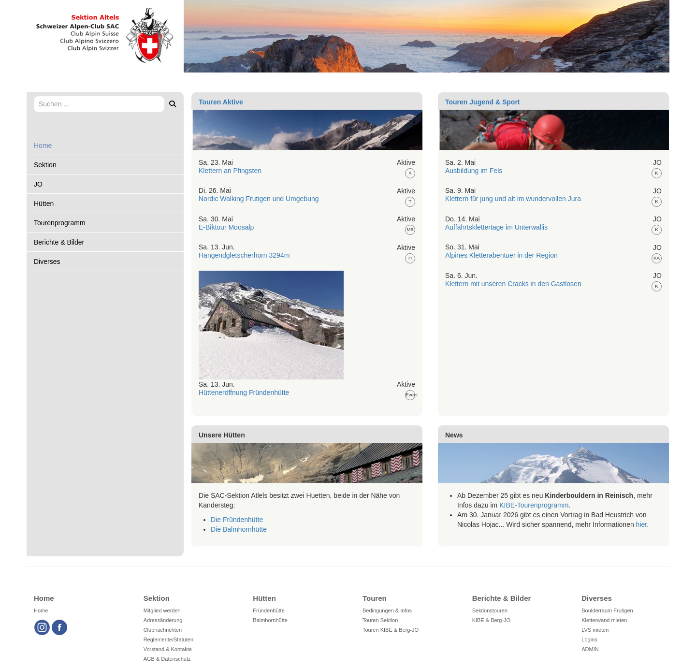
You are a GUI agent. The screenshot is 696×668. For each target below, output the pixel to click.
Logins (589, 639)
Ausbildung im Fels (473, 170)
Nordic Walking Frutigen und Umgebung (259, 199)
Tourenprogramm (60, 223)
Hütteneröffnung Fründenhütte (244, 392)
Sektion (45, 165)
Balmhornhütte (270, 620)
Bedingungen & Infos (387, 610)
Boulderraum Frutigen (607, 610)
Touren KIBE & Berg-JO (390, 630)
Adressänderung (163, 620)
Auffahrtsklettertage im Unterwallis (496, 227)
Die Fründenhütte (237, 519)
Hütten (44, 203)
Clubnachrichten (163, 630)
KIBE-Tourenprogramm (533, 505)
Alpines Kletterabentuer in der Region (501, 255)
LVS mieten (595, 630)
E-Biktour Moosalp (226, 227)
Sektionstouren (490, 610)
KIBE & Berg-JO (491, 620)
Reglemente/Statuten (168, 639)
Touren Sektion (380, 620)
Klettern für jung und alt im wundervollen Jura (513, 199)
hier (641, 524)
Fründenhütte (268, 610)
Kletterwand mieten (604, 620)
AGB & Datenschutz (167, 659)
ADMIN (589, 649)
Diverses (47, 261)
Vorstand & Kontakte (168, 649)
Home (43, 145)
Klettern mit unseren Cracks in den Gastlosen (513, 284)
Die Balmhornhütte (239, 529)
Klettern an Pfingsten (230, 170)
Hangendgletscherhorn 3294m (244, 255)
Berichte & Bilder (59, 242)
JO (38, 184)
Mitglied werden (162, 610)
